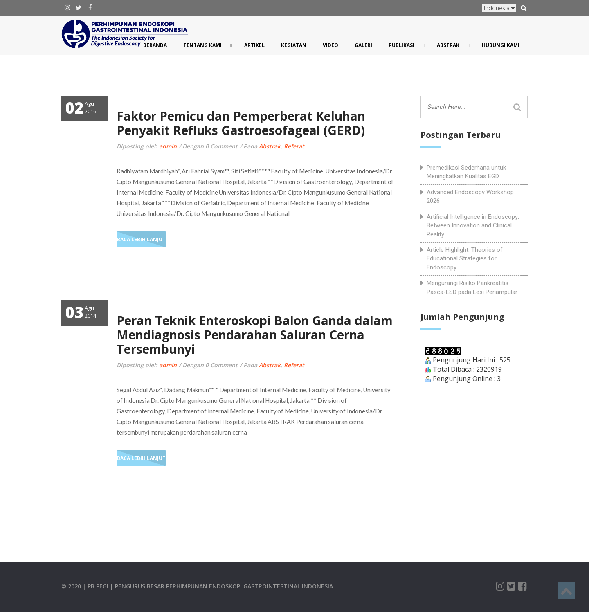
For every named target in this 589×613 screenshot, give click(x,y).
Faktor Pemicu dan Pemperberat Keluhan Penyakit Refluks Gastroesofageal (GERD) (241, 123)
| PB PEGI (96, 586)
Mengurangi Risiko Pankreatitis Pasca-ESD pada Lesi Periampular (472, 287)
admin (168, 146)
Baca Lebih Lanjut (141, 239)
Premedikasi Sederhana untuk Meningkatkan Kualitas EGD (466, 172)
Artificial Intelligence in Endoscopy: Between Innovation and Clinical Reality (473, 225)
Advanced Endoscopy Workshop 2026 (470, 196)
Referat (294, 146)
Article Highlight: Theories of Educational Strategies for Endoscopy (465, 258)
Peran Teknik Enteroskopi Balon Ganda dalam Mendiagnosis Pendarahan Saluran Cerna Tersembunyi (255, 334)
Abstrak (270, 146)
